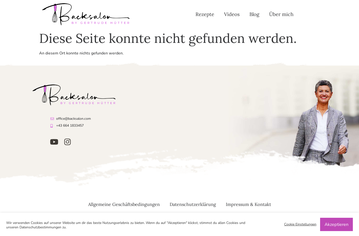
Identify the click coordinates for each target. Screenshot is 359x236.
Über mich (281, 14)
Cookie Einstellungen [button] (300, 224)
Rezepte (205, 14)
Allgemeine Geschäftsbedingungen (124, 204)
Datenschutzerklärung (193, 204)
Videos (232, 14)
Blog (254, 14)
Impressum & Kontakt (248, 204)
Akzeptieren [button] (336, 224)
